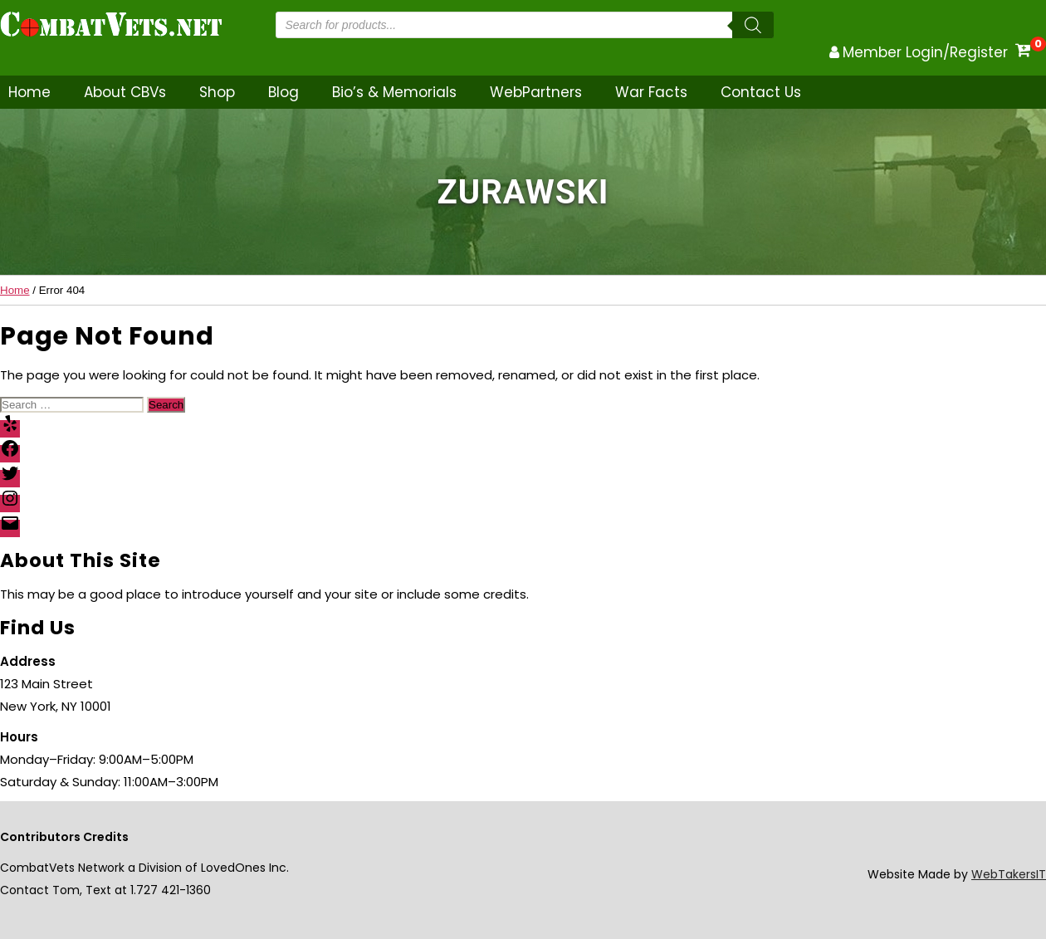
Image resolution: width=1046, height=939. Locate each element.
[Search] (753, 25)
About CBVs (125, 92)
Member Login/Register (925, 52)
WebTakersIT (1008, 874)
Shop (217, 92)
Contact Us (761, 92)
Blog (283, 92)
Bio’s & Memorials (394, 92)
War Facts (651, 92)
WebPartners (536, 92)
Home (29, 92)
